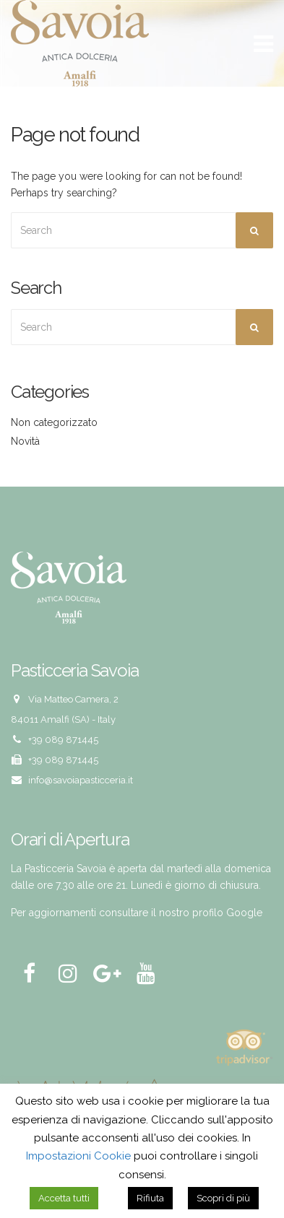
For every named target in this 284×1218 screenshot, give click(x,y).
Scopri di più (223, 1198)
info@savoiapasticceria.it (80, 780)
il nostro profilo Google (206, 912)
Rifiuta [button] (150, 1198)
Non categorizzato (54, 422)
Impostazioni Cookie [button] (78, 1155)
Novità (25, 441)
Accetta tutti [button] (64, 1198)
